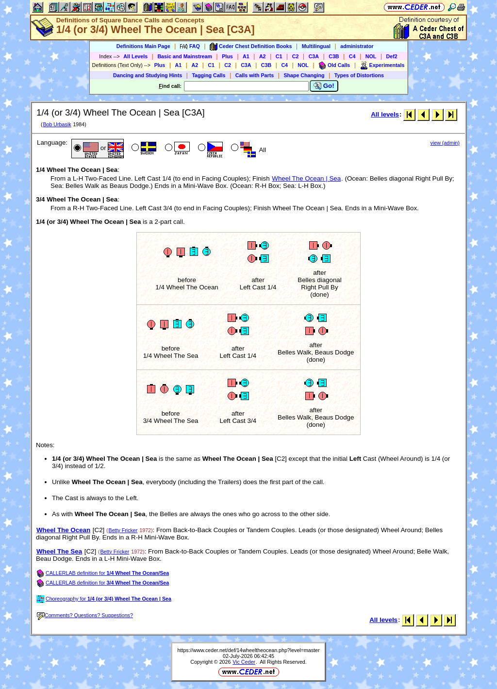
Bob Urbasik (57, 124)
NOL (371, 56)
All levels (385, 114)
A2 (262, 56)
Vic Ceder (243, 662)
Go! (324, 86)
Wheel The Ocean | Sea (306, 178)
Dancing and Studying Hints (147, 75)
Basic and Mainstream (184, 56)
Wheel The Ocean (63, 530)
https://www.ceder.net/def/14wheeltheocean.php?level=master (249, 650)
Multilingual (316, 46)
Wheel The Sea (59, 551)
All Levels (135, 56)
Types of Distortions (359, 75)
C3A (314, 56)
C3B (334, 56)
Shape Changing (303, 75)
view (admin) (445, 143)
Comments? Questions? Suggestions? (85, 615)
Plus (227, 56)
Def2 (392, 56)
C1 (279, 56)
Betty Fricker (123, 530)
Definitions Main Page (143, 46)
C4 (352, 56)
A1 (246, 56)
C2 (295, 56)
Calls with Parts (254, 75)
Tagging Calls (208, 75)
